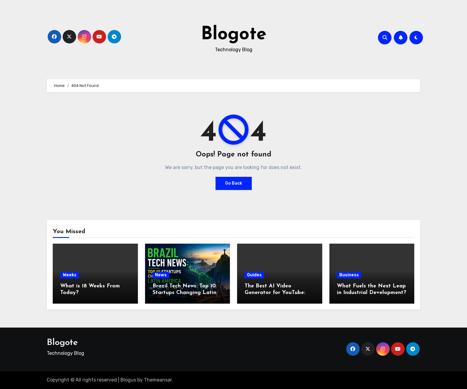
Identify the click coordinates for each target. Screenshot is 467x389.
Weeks (69, 275)
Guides (254, 275)
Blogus (128, 380)
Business (349, 275)
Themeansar (158, 380)
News (161, 275)
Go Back (233, 183)
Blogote (233, 35)
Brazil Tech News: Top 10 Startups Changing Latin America (184, 292)
